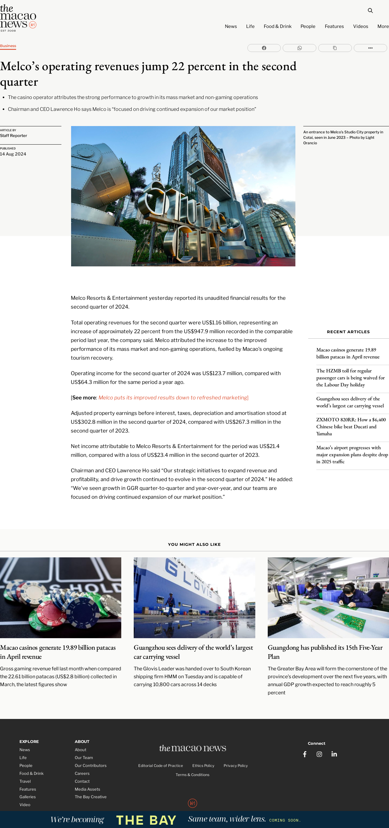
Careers (82, 760)
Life (250, 26)
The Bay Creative (91, 784)
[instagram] (320, 739)
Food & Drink (277, 26)
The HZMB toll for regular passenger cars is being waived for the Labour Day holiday (350, 373)
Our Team (84, 744)
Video (24, 792)
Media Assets (87, 776)
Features (334, 26)
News (231, 26)
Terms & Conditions (192, 763)
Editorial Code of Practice (160, 753)
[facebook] (305, 739)
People (308, 26)
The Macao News (174, 804)
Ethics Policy (203, 753)
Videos (360, 26)
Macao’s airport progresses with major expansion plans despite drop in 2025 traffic (352, 450)
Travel (25, 768)
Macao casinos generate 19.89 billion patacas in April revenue (348, 349)
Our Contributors (91, 752)
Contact (82, 768)
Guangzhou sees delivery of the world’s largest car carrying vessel (350, 398)
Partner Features (35, 799)
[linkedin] (335, 739)
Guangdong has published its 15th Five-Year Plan (325, 639)
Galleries (27, 784)
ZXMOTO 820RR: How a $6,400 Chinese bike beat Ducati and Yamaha (351, 422)
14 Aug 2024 (13, 153)
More (383, 26)
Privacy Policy (236, 753)
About (80, 736)
